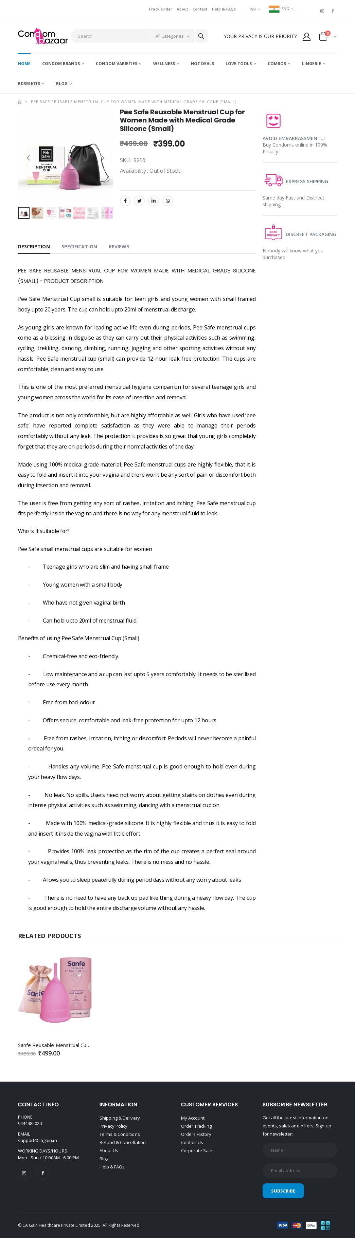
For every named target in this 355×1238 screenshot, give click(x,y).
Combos (277, 63)
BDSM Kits (29, 84)
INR (253, 9)
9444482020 (30, 1123)
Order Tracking (196, 1126)
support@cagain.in (37, 1140)
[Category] (172, 36)
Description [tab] (34, 246)
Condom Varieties (116, 63)
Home (24, 63)
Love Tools (239, 63)
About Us (109, 1150)
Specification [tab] (79, 246)
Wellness (164, 63)
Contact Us (192, 1142)
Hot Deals (202, 63)
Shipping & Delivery (120, 1118)
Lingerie (311, 63)
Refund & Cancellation (123, 1142)
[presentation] (28, 157)
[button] (328, 38)
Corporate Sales (198, 1150)
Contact (200, 9)
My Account (193, 1118)
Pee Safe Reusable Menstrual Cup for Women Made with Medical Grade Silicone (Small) (134, 101)
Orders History (196, 1134)
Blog (62, 84)
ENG (279, 8)
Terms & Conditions (120, 1134)
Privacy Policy (114, 1126)
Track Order (160, 9)
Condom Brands (61, 63)
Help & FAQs (224, 9)
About (182, 9)
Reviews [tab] (119, 246)
